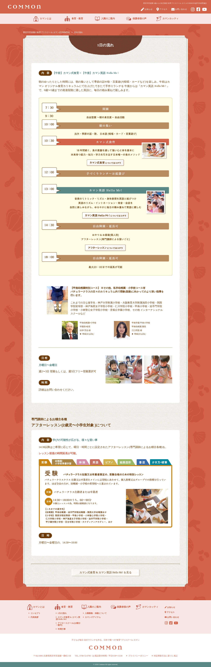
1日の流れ (62, 613)
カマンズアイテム (93, 617)
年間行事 (62, 629)
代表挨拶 (34, 617)
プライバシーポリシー (138, 656)
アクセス (161, 9)
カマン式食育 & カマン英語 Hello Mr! (68, 618)
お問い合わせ (179, 9)
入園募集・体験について (96, 613)
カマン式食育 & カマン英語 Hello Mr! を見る (105, 572)
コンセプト (35, 613)
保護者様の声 (136, 19)
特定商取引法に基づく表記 (166, 656)
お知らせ (146, 9)
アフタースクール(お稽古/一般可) (68, 624)
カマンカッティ (167, 19)
